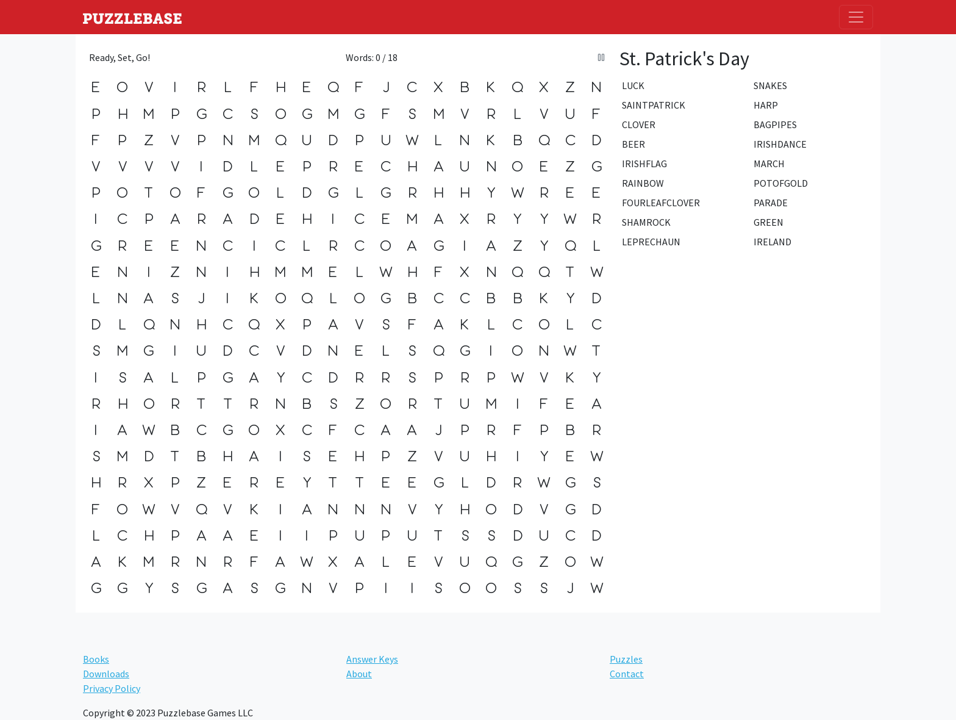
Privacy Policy (111, 688)
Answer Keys (372, 659)
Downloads (106, 674)
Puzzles (626, 659)
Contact (627, 674)
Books (96, 659)
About (359, 674)
